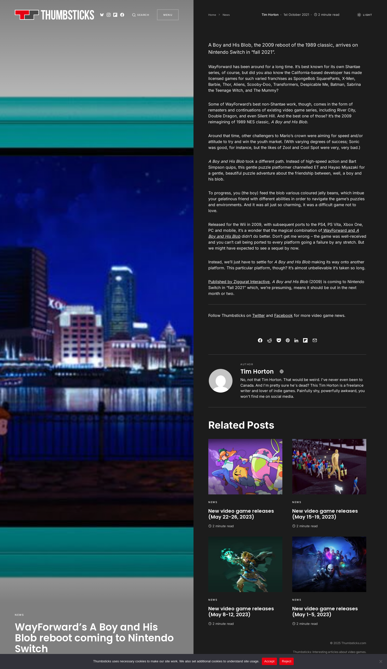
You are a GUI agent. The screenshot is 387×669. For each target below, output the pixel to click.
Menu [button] (167, 14)
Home (212, 15)
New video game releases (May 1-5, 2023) (325, 611)
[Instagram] (109, 15)
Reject (286, 661)
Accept (269, 661)
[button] (140, 15)
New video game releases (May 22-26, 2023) (241, 513)
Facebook (283, 315)
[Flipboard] (115, 15)
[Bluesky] (102, 15)
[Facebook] (122, 15)
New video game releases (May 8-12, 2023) (241, 611)
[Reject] (380, 661)
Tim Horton (257, 371)
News (19, 614)
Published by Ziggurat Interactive (239, 281)
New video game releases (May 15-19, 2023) (325, 513)
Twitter (258, 315)
